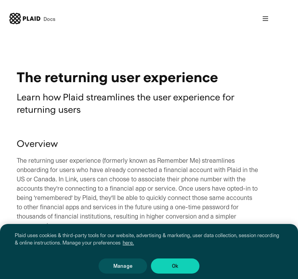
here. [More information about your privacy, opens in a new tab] (128, 245)
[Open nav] (265, 18)
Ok (175, 268)
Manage (122, 268)
